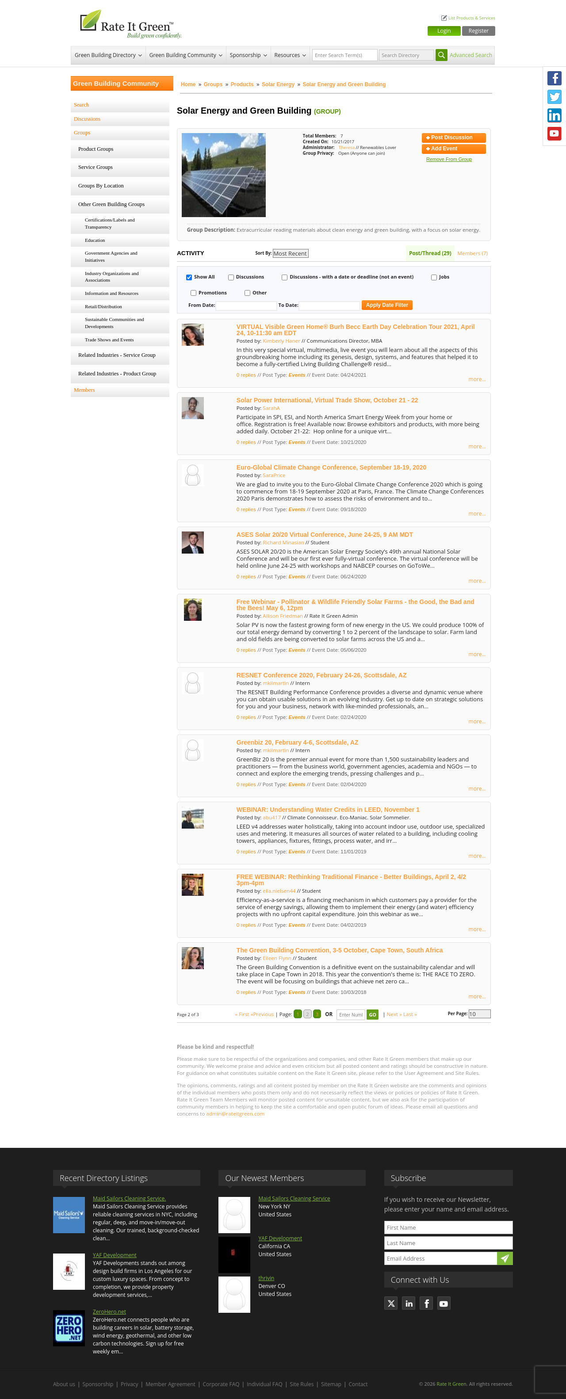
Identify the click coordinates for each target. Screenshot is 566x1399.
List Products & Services (471, 18)
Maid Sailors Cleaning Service (294, 1198)
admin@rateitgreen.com (236, 1113)
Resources (287, 55)
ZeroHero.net (109, 1311)
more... (477, 379)
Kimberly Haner (281, 340)
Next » (394, 1014)
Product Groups (95, 149)
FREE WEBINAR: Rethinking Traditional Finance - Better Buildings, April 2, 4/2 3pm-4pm (351, 880)
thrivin (266, 1278)
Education (95, 240)
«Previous (262, 1014)
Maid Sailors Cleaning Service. (129, 1198)
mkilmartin (276, 683)
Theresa (347, 147)
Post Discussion (449, 137)
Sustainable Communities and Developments (114, 323)
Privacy (129, 1384)
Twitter (554, 97)
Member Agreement (170, 1384)
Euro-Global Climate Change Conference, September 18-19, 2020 (331, 467)
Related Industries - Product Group (117, 374)
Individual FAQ (265, 1384)
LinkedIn (554, 115)
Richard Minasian (283, 542)
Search (81, 105)
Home (188, 84)
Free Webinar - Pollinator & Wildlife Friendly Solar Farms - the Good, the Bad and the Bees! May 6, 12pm (355, 605)
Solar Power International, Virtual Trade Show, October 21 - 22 (327, 400)
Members (84, 390)
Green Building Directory (105, 55)
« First (242, 1014)
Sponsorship (245, 55)
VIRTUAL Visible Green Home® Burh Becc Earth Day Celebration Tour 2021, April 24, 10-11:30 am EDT (356, 329)
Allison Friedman (283, 615)
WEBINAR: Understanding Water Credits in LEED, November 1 (328, 809)
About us (64, 1384)
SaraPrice (274, 475)
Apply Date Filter (387, 305)
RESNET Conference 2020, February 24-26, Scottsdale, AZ (322, 675)
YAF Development (115, 1255)
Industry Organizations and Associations (112, 277)
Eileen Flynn (277, 958)
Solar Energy (279, 84)
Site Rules (302, 1384)
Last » (410, 1014)
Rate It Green (451, 1383)
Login (444, 30)
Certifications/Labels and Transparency (110, 223)
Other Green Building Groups (111, 204)
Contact (358, 1384)
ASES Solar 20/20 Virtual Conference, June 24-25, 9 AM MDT (325, 534)
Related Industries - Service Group (117, 355)
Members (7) (473, 253)
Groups (213, 84)
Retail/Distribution (103, 306)
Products (242, 84)
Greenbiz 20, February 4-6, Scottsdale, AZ (298, 742)
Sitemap (331, 1384)
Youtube (554, 134)
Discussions (87, 119)
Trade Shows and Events (109, 339)
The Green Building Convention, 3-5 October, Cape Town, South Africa (340, 950)
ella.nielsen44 (279, 890)
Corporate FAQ (221, 1384)
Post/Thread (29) (430, 253)
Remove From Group (449, 159)
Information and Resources (111, 293)
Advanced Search (471, 55)
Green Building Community (182, 55)
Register (479, 30)
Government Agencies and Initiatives (111, 256)
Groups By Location (101, 186)
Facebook (554, 78)
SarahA (271, 408)
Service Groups (95, 167)
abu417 (272, 817)
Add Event (441, 148)
